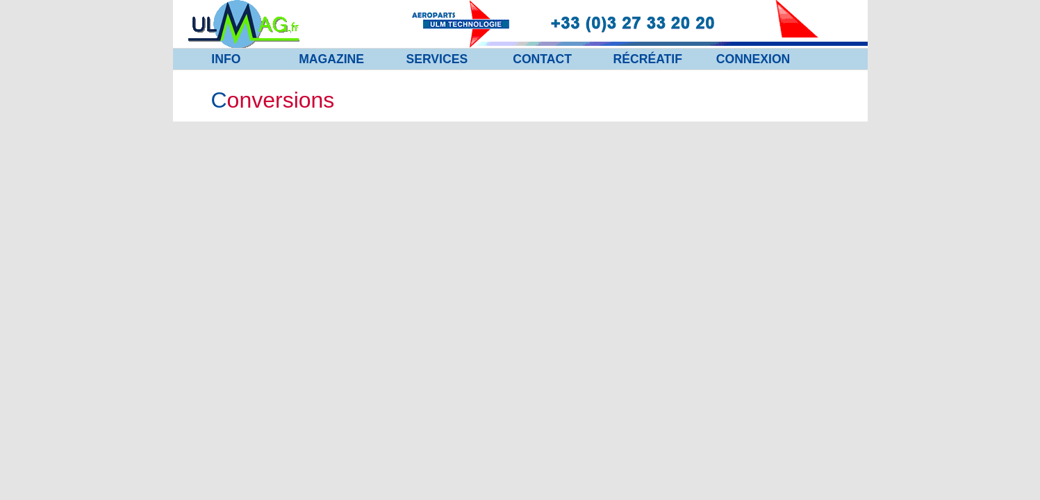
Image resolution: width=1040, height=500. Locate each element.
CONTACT (542, 59)
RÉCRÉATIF (647, 59)
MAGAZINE (331, 59)
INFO (225, 59)
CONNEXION (753, 59)
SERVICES (437, 59)
